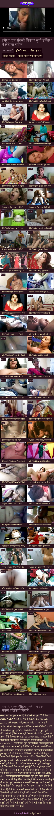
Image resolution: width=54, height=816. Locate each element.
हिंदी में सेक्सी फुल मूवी (22, 789)
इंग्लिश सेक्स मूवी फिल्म (22, 733)
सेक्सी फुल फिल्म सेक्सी (22, 785)
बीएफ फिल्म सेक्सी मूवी (31, 763)
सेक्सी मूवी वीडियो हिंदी (25, 746)
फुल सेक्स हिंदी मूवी (21, 715)
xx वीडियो (48, 736)
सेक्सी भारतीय (9, 56)
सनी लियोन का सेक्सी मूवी (34, 773)
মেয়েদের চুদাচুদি (39, 785)
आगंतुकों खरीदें (35, 813)
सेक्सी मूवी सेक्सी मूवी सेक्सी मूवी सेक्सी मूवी (19, 802)
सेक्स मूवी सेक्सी (27, 4)
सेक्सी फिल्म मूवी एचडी (43, 743)
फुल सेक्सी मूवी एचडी (15, 806)
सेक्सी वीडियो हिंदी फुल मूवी (39, 799)
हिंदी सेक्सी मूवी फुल (37, 766)
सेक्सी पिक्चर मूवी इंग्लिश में (30, 56)
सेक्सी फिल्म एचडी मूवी (18, 766)
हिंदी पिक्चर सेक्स (13, 736)
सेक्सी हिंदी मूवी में (13, 756)
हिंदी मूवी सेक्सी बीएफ (14, 782)
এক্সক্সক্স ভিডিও (28, 756)
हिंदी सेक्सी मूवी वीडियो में (11, 792)
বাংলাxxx (10, 746)
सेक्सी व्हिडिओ (37, 740)
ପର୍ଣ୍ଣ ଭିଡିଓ (37, 733)
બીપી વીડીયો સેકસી (32, 718)
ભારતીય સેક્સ (14, 760)
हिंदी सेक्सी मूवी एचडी (38, 750)
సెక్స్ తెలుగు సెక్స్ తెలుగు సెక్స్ (21, 722)
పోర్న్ (2, 746)
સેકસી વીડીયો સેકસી (42, 789)
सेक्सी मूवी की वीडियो (39, 715)
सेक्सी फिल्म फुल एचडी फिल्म (20, 726)
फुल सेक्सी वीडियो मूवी (25, 769)
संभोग (38, 746)
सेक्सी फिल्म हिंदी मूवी (9, 779)
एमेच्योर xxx (21, 50)
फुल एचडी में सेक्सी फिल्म (16, 799)
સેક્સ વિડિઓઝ (26, 753)
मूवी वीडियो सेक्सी (30, 792)
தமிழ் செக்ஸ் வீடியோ (32, 736)
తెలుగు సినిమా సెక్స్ (9, 718)
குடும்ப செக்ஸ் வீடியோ (28, 730)
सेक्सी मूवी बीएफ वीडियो (10, 763)
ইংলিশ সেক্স (33, 796)
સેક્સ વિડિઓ (6, 715)
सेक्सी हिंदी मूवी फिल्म (13, 773)
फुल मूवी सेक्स (45, 760)
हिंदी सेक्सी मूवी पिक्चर (29, 779)
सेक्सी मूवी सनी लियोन (15, 776)
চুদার (20, 718)
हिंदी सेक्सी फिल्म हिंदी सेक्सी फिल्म (15, 740)
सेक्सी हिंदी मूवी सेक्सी (23, 743)
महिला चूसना (35, 50)
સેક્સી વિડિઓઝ (41, 726)
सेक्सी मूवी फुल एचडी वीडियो (37, 776)
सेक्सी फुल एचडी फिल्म (17, 796)
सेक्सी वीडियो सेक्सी (30, 760)
